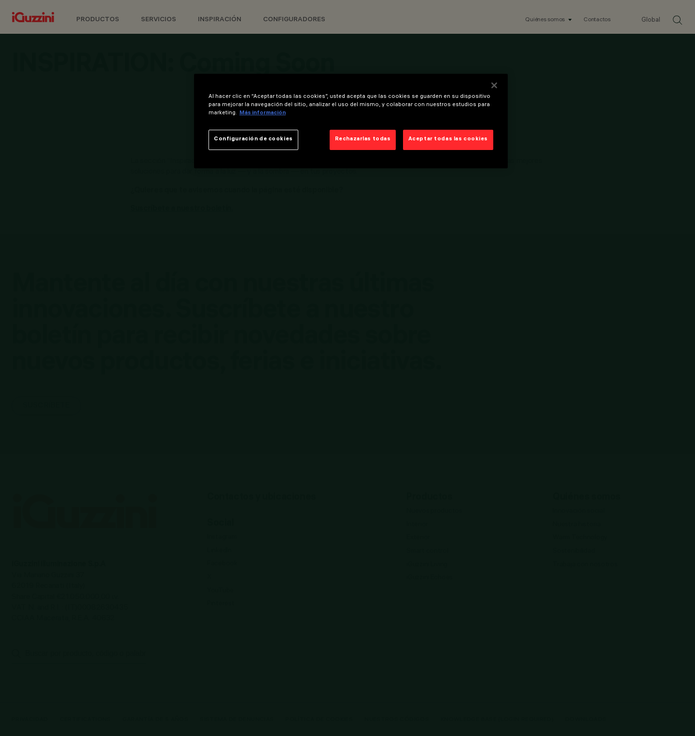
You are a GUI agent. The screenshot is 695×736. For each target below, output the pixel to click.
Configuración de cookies (253, 139)
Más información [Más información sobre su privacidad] (262, 113)
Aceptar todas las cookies (448, 139)
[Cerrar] (494, 85)
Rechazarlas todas (363, 139)
